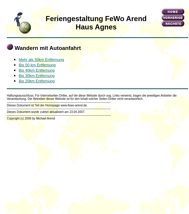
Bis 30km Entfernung (37, 75)
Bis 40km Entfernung (37, 70)
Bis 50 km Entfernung (37, 65)
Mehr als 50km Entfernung (41, 59)
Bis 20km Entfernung (37, 81)
